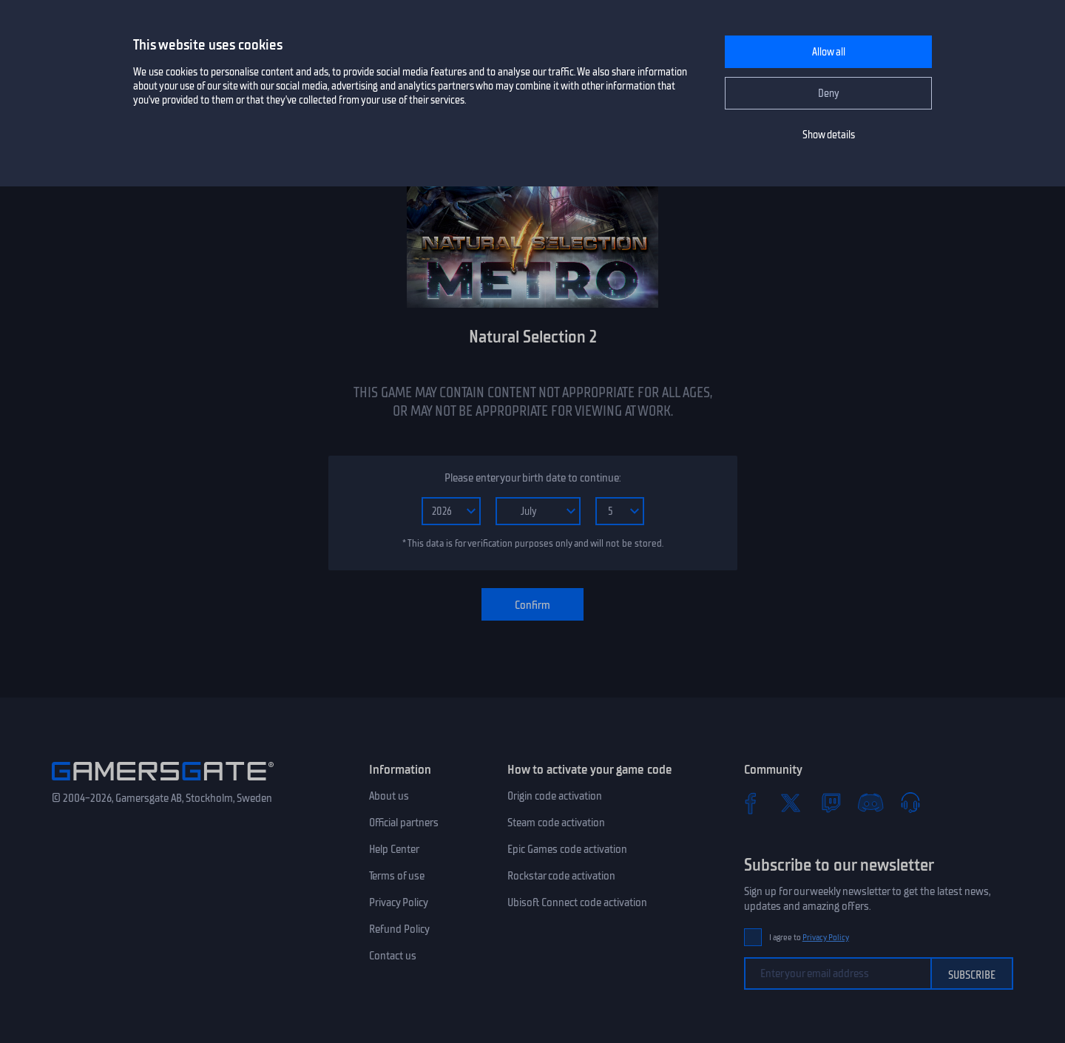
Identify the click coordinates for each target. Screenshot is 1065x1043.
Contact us (392, 955)
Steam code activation (556, 822)
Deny (828, 94)
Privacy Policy (398, 902)
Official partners (404, 822)
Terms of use (397, 875)
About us (389, 796)
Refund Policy (399, 929)
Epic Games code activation (567, 849)
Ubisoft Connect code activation (577, 902)
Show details (828, 135)
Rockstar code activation (561, 875)
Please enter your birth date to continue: (532, 477)
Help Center (394, 849)
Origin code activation (554, 796)
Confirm (532, 605)
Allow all (828, 52)
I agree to (809, 937)
